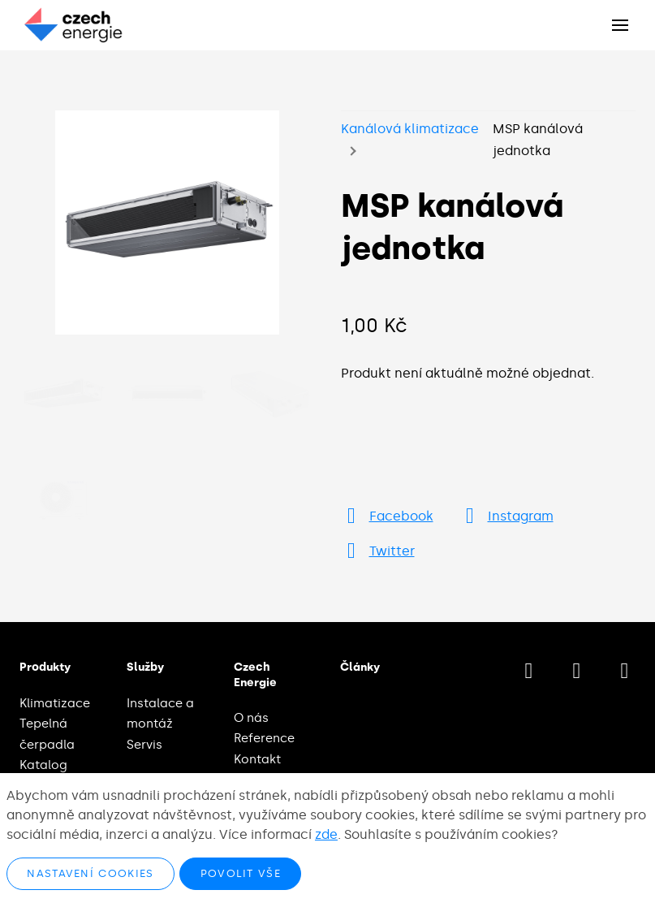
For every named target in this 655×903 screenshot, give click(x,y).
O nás (251, 718)
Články (360, 667)
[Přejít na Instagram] (506, 516)
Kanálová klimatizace (410, 128)
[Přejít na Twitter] (378, 551)
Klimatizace (54, 703)
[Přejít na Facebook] (387, 516)
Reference (264, 738)
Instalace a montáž (160, 714)
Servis (144, 744)
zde (326, 834)
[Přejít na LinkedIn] (625, 671)
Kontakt (257, 759)
